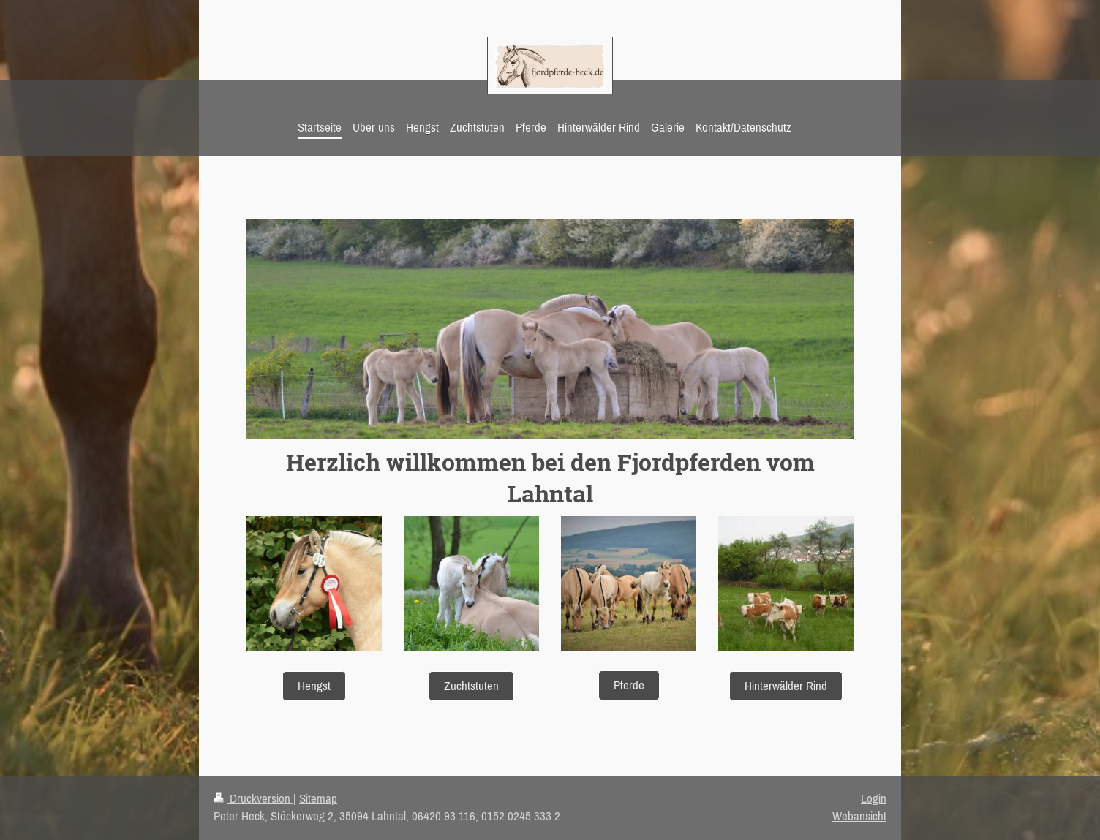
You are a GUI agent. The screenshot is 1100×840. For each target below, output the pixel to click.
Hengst (314, 685)
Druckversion (253, 798)
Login (873, 798)
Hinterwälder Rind (786, 685)
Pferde (629, 685)
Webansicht (859, 816)
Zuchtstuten (471, 685)
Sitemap (318, 798)
